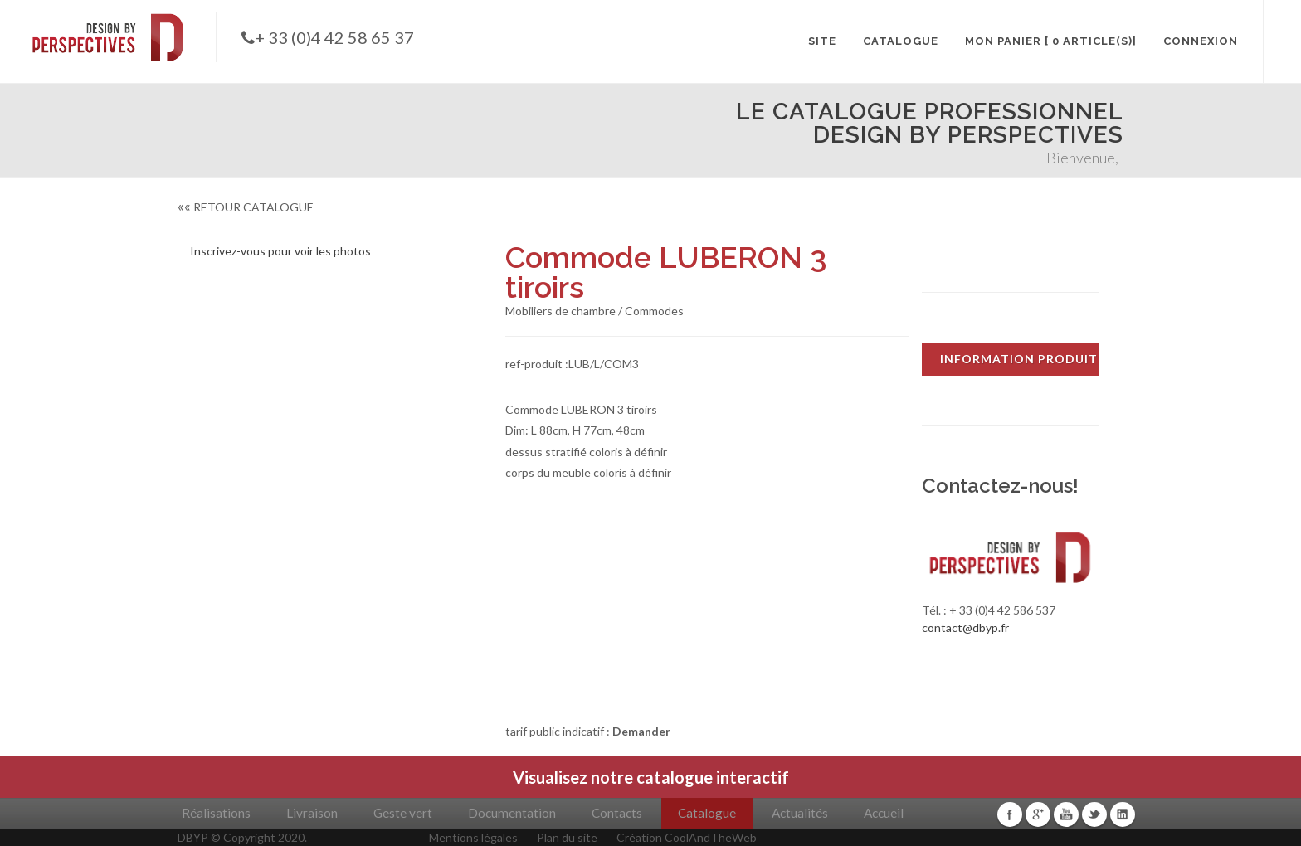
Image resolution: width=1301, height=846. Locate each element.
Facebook (1009, 814)
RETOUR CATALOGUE (246, 207)
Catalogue (707, 812)
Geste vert (402, 812)
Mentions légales (473, 837)
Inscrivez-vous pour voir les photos (280, 251)
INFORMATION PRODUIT (1019, 359)
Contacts (617, 812)
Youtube (1066, 814)
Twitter (1094, 814)
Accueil (884, 812)
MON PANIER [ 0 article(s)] (1051, 41)
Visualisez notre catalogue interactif (651, 777)
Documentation (512, 812)
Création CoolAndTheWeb (686, 837)
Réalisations (216, 812)
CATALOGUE (900, 41)
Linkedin (1122, 814)
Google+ (1038, 814)
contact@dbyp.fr (965, 627)
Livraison (312, 812)
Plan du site (567, 837)
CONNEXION (1200, 41)
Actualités (800, 812)
